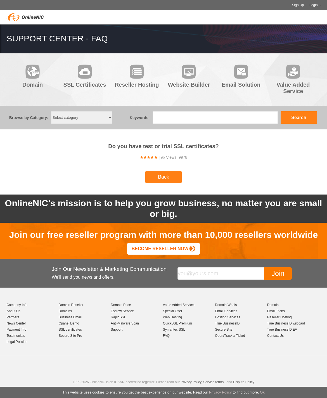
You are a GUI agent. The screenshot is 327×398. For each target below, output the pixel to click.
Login (313, 5)
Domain (273, 305)
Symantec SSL (174, 329)
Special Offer (172, 311)
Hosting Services (227, 317)
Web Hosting (172, 317)
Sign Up (298, 5)
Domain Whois (226, 305)
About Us (13, 311)
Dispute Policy (243, 382)
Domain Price (121, 305)
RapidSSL (118, 317)
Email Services (226, 311)
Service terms (213, 382)
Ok (262, 392)
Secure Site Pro (70, 336)
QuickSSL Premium (177, 323)
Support (116, 329)
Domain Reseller (71, 305)
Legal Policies (16, 342)
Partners (12, 317)
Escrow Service (122, 311)
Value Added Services (179, 305)
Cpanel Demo (69, 323)
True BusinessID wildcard (286, 323)
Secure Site (223, 329)
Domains (65, 311)
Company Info (16, 305)
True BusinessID (227, 323)
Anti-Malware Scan (125, 323)
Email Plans (276, 311)
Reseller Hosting (279, 317)
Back (163, 177)
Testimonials (15, 336)
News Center (16, 323)
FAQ (166, 336)
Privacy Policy (220, 392)
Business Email (70, 317)
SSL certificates (70, 329)
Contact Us (275, 336)
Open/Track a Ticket (230, 336)
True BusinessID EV (282, 329)
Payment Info (16, 329)
